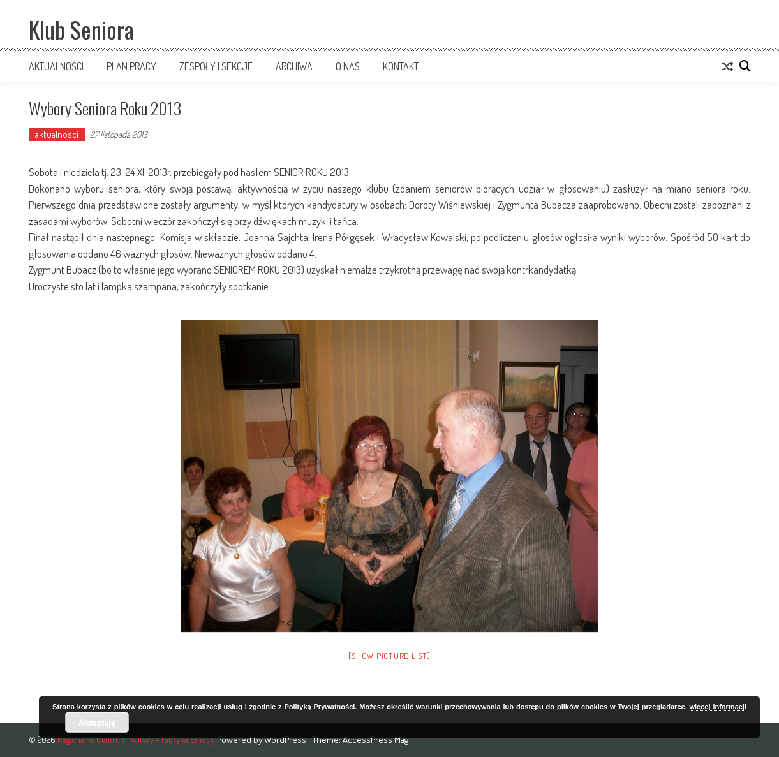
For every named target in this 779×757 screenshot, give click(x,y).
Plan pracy (131, 66)
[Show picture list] (389, 655)
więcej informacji (718, 706)
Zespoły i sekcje (216, 66)
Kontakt (401, 66)
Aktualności (56, 66)
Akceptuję (96, 722)
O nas (348, 66)
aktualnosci (56, 134)
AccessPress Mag (375, 739)
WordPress (286, 739)
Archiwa (294, 66)
